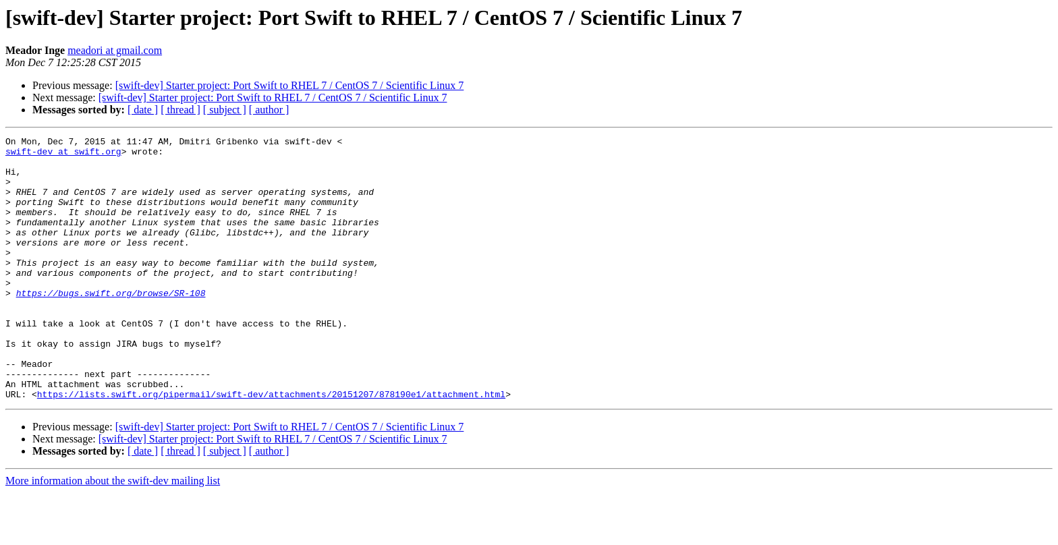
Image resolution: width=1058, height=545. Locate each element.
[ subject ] (224, 109)
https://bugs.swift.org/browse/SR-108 (111, 325)
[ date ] (143, 109)
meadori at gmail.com (114, 50)
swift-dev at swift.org (63, 155)
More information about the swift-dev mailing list (112, 533)
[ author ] (269, 109)
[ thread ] (180, 109)
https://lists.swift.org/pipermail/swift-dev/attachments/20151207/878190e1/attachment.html (271, 446)
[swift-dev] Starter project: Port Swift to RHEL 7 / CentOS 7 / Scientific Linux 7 (289, 85)
